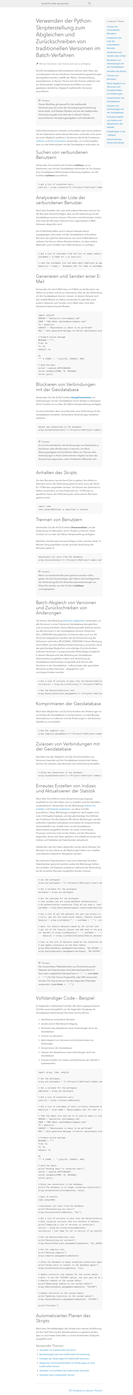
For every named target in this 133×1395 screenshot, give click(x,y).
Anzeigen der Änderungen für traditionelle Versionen (64, 1358)
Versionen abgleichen (74, 620)
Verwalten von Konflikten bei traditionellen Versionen (64, 1370)
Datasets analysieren (60, 809)
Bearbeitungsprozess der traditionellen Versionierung (64, 1353)
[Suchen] (89, 3)
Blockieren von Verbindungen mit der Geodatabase (115, 63)
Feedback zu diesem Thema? (87, 1389)
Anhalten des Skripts (116, 71)
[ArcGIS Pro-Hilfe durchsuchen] (64, 3)
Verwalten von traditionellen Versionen (57, 1349)
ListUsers (40, 141)
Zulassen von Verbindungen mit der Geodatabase (115, 109)
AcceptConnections (81, 397)
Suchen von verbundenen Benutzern (113, 30)
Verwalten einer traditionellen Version (57, 1374)
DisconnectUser (58, 141)
